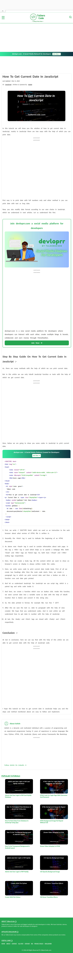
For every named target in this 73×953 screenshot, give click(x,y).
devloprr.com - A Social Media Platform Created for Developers (36, 454)
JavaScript (8, 85)
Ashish (30, 85)
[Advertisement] (36, 37)
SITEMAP (27, 943)
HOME (3, 943)
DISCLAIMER (48, 943)
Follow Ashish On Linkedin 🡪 (15, 765)
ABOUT (8, 943)
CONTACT (14, 943)
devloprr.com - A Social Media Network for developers (36, 54)
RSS (32, 943)
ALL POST (20, 943)
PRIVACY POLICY (38, 943)
